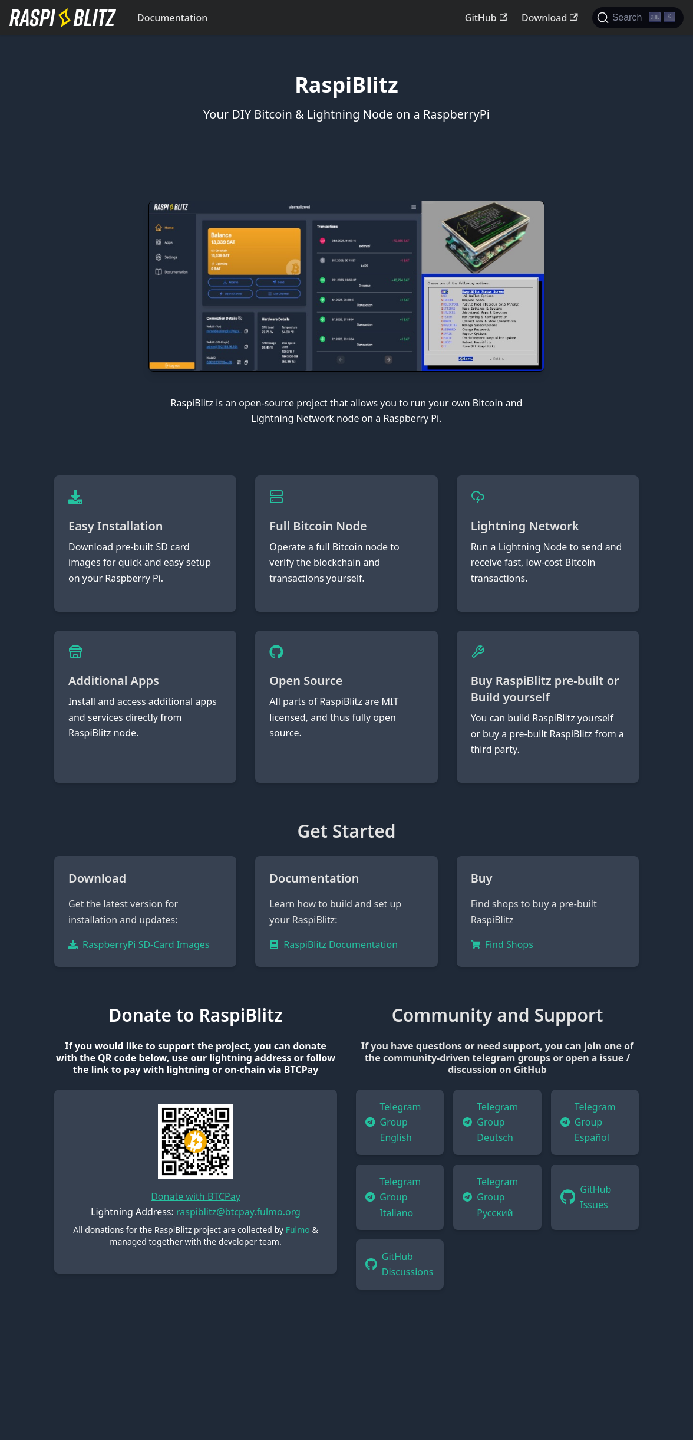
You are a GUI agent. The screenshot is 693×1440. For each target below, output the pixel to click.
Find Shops (502, 944)
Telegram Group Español (588, 1122)
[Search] (638, 17)
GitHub (486, 17)
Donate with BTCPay (195, 1196)
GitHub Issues (586, 1197)
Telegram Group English (393, 1122)
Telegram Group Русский (490, 1197)
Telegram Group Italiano (393, 1197)
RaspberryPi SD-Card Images (139, 944)
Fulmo (298, 1229)
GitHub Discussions (399, 1264)
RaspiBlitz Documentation (333, 944)
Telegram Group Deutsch (490, 1122)
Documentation (172, 17)
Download (550, 17)
